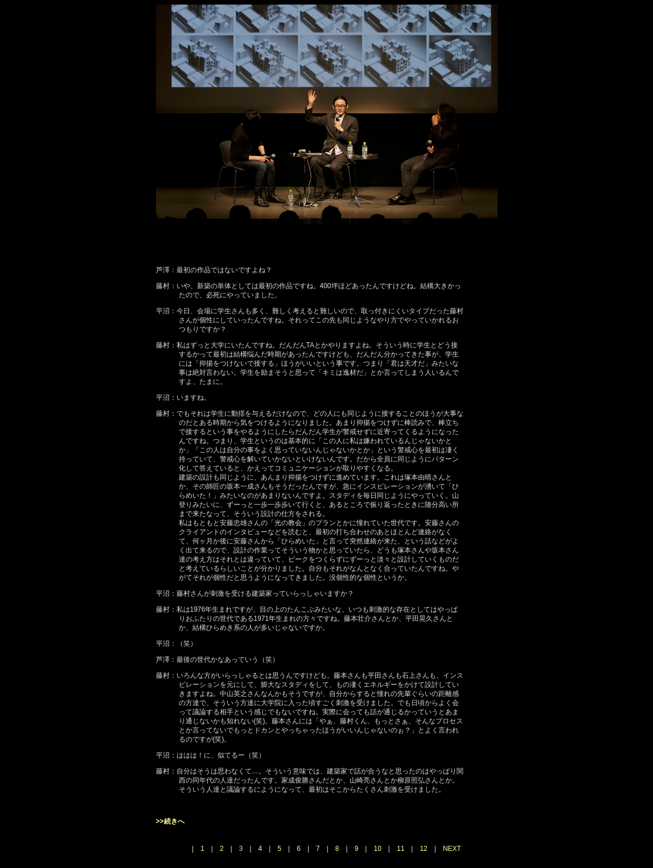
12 (423, 849)
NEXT (452, 849)
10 (377, 849)
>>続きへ (170, 821)
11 (400, 849)
